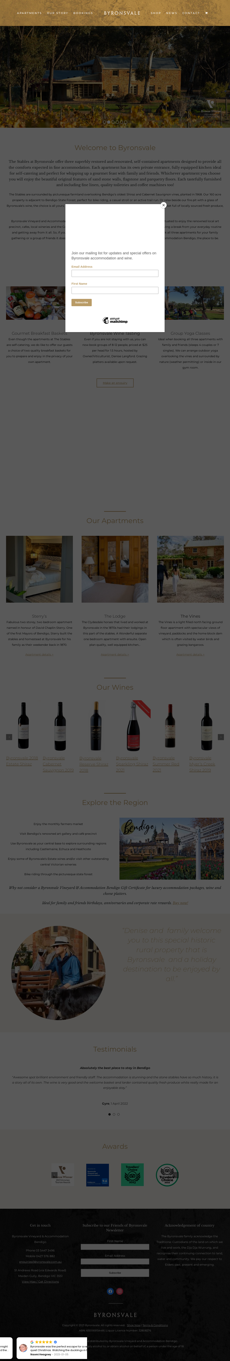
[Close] (164, 205)
